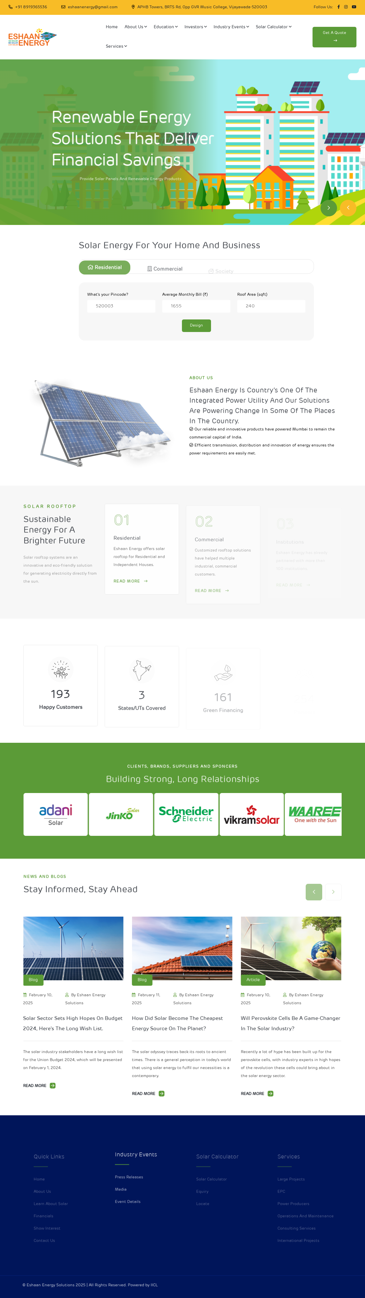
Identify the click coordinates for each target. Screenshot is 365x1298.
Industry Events (231, 27)
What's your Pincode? (107, 295)
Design (196, 325)
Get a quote (334, 37)
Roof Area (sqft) (252, 295)
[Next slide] (329, 208)
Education (166, 27)
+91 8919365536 (31, 7)
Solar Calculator (273, 27)
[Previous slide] (348, 208)
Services (116, 46)
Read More (39, 1085)
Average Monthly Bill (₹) (185, 295)
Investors (195, 27)
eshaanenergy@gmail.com (92, 7)
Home (112, 27)
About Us (136, 27)
